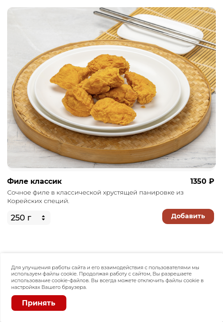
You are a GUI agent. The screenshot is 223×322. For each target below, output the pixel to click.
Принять (38, 303)
